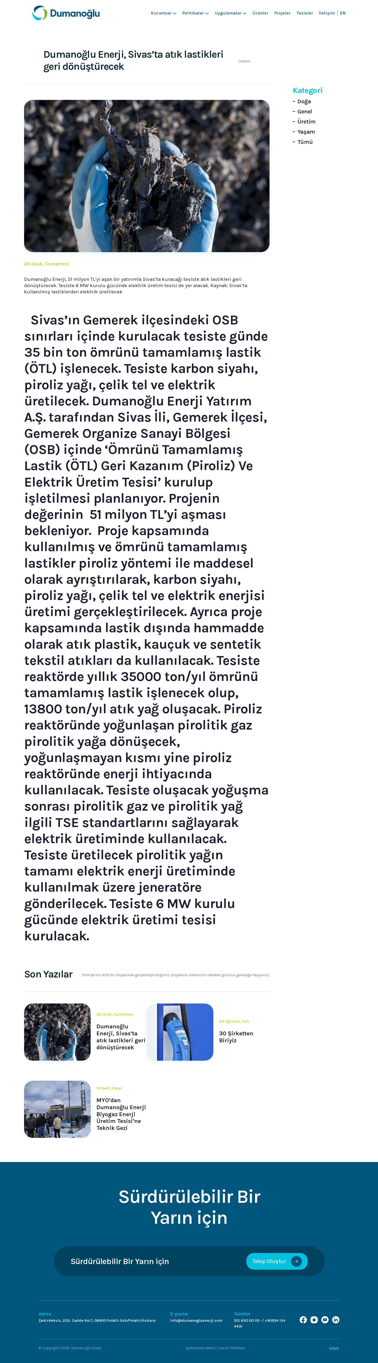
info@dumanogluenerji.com (196, 1320)
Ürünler (260, 13)
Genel (304, 111)
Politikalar (195, 13)
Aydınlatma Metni (200, 1348)
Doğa (304, 101)
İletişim (327, 13)
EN (343, 13)
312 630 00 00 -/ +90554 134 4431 (259, 1323)
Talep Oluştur (277, 1261)
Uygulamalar (231, 13)
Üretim (306, 121)
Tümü (305, 141)
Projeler (282, 13)
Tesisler (305, 13)
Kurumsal (163, 13)
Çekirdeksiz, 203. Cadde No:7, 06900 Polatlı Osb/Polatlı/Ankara (97, 1320)
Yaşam (306, 131)
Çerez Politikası (232, 1348)
